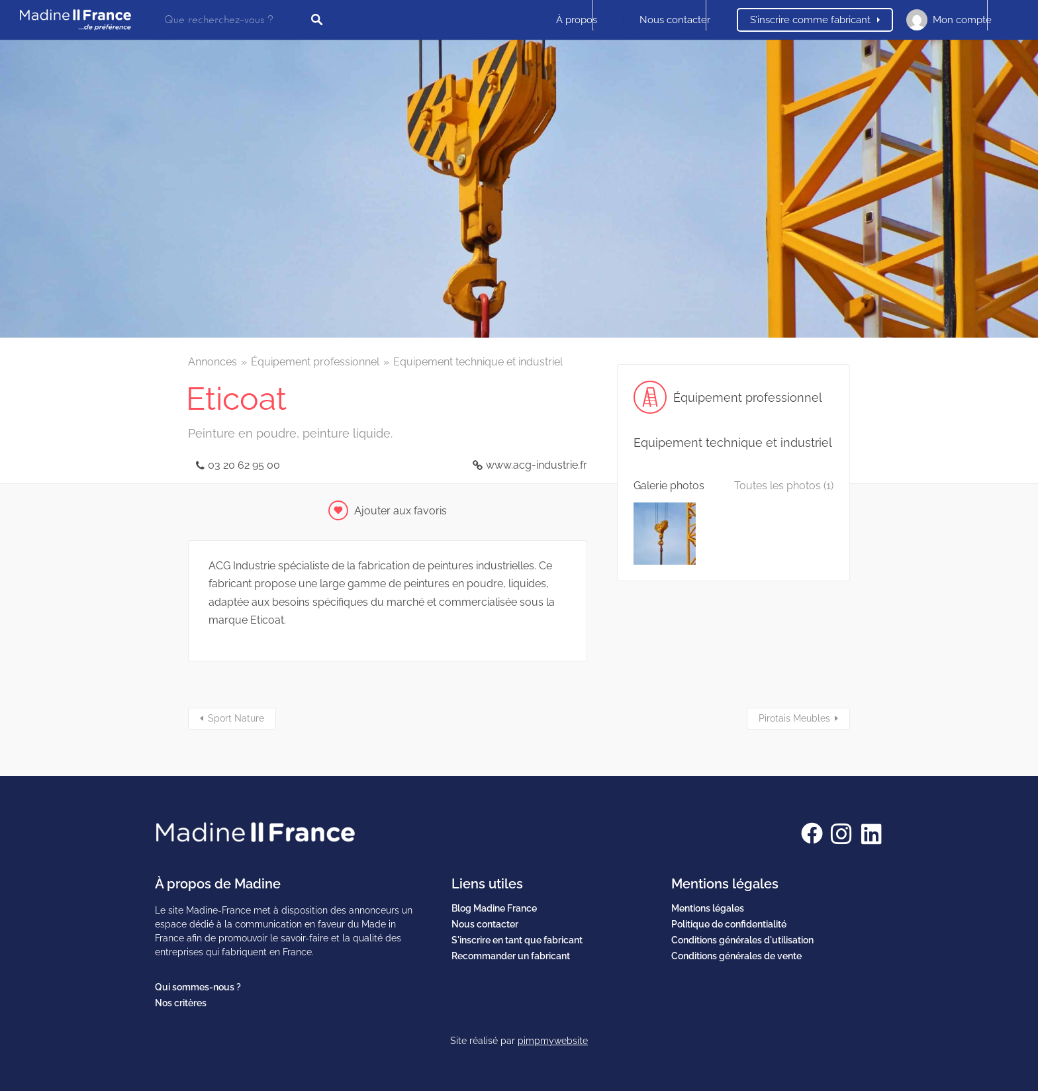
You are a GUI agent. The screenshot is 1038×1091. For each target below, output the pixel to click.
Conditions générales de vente (736, 956)
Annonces (212, 362)
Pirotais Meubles (794, 718)
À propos (576, 20)
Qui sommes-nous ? (198, 987)
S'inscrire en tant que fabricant (517, 940)
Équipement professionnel (315, 362)
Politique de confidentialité (728, 924)
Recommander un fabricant (510, 956)
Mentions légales (707, 908)
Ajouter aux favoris (400, 510)
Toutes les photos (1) (783, 485)
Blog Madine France (494, 908)
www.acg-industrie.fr (536, 465)
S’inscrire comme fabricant (810, 20)
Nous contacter (674, 20)
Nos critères (181, 1003)
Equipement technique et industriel (478, 362)
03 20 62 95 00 (244, 465)
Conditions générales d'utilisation (742, 940)
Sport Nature (236, 718)
